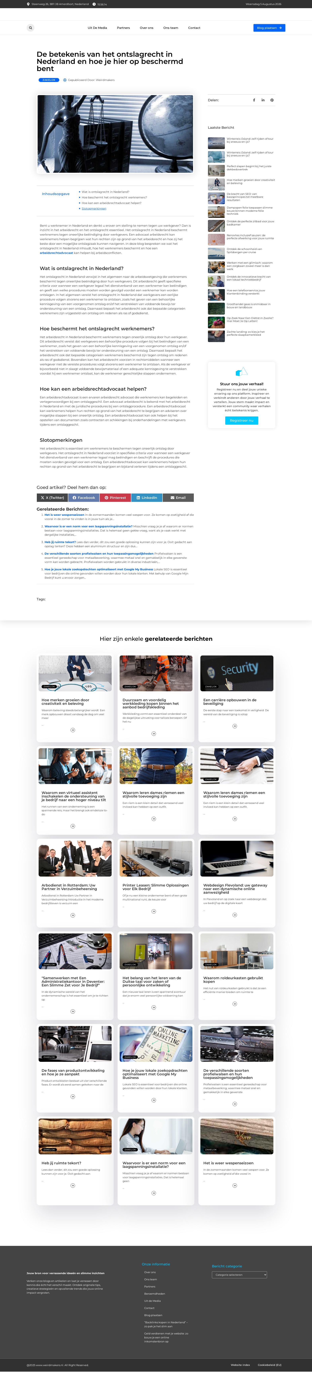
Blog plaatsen (153, 1322)
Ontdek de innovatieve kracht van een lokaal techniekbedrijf (249, 285)
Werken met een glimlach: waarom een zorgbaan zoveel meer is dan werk (250, 273)
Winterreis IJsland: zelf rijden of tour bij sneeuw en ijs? (250, 147)
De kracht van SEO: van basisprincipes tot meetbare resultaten (245, 204)
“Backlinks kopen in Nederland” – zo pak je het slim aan (166, 1331)
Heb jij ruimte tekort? (60, 549)
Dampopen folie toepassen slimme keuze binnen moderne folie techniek (250, 218)
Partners (123, 35)
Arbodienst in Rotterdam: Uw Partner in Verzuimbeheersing (69, 894)
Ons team (170, 35)
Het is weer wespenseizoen (64, 522)
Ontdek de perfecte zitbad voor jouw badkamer (250, 230)
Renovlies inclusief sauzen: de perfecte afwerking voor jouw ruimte (250, 244)
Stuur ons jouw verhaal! (241, 391)
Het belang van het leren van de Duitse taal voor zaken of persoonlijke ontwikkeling (152, 989)
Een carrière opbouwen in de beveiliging (229, 709)
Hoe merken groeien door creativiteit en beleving (251, 189)
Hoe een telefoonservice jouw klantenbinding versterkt (246, 299)
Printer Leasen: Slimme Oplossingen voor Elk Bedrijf (156, 894)
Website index (240, 1372)
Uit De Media (97, 35)
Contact (194, 35)
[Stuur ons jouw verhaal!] (242, 379)
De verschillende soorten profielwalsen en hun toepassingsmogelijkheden (99, 561)
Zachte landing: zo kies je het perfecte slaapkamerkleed (246, 340)
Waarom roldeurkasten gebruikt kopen (233, 987)
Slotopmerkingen (94, 216)
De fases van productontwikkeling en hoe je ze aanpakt (73, 1080)
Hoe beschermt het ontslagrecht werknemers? (114, 205)
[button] (30, 35)
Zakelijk (49, 87)
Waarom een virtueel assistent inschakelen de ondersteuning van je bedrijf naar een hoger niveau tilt (74, 803)
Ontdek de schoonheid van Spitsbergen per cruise (244, 258)
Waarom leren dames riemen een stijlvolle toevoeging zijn (153, 802)
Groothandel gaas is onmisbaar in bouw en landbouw (249, 313)
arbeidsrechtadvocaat (56, 260)
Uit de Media (152, 1308)
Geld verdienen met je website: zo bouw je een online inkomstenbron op (166, 1344)
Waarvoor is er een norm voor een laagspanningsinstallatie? (89, 533)
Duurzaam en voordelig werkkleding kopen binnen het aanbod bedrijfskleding (151, 711)
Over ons (146, 35)
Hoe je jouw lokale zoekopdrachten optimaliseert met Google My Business (99, 576)
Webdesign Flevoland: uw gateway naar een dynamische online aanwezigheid (235, 896)
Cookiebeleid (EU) (269, 1372)
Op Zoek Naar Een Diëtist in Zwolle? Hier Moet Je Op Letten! (250, 327)
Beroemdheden (154, 1301)
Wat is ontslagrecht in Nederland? (105, 199)
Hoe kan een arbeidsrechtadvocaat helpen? (111, 210)
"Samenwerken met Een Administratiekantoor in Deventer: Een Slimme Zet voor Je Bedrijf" (73, 989)
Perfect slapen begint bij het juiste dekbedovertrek (249, 175)
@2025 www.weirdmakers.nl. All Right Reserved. (58, 1372)
